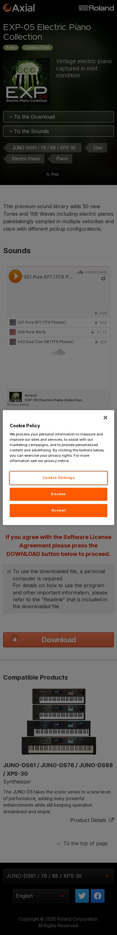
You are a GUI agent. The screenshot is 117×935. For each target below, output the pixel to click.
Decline (58, 494)
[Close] (105, 417)
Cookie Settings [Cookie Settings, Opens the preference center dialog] (58, 478)
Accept (58, 510)
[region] (58, 467)
